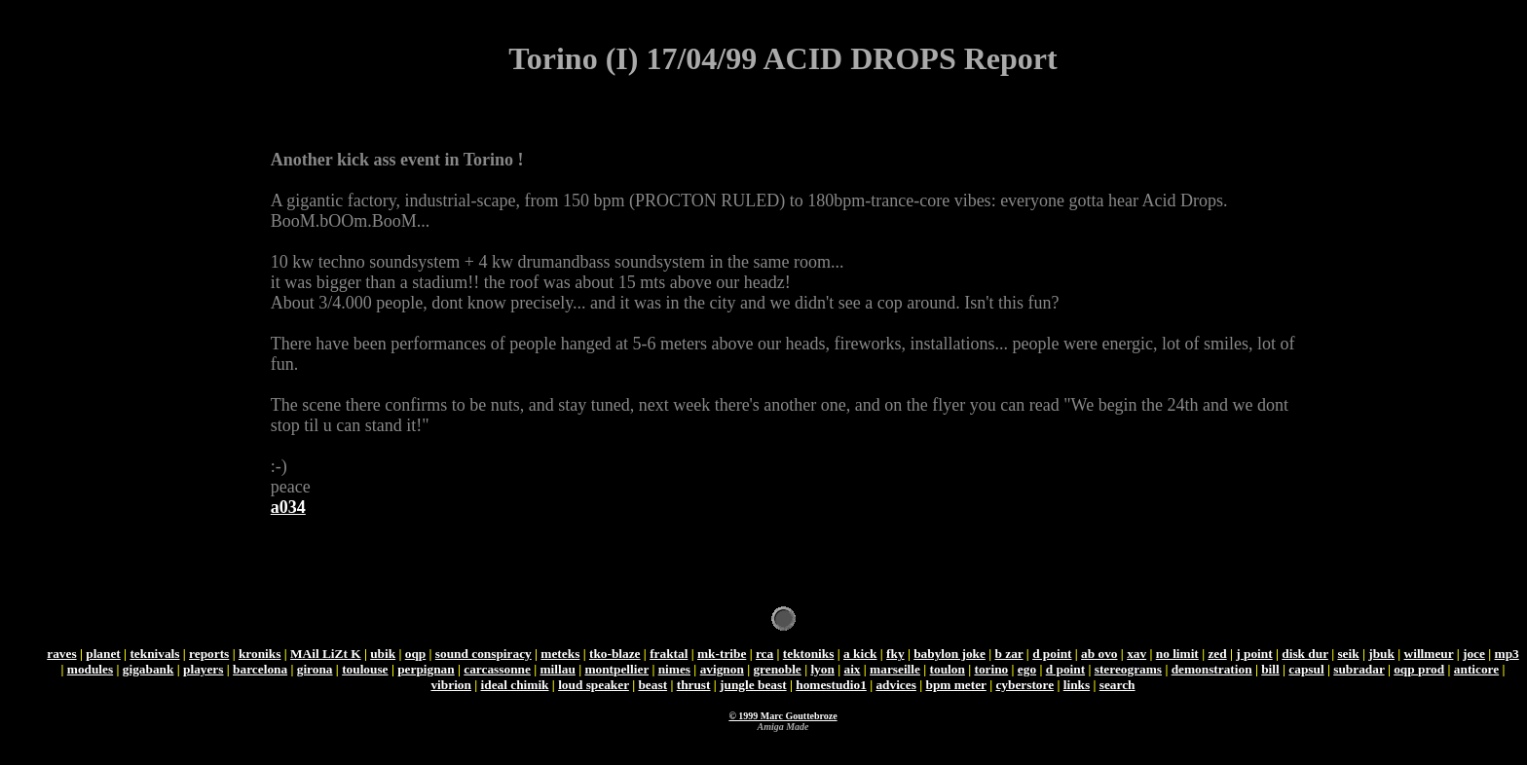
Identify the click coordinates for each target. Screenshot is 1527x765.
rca (764, 653)
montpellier (616, 669)
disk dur (1305, 653)
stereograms (1128, 669)
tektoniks (809, 653)
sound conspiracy (483, 653)
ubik (382, 653)
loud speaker (593, 684)
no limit (1177, 653)
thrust (694, 684)
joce (1474, 653)
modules (90, 669)
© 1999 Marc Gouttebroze (782, 715)
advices (895, 684)
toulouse (365, 669)
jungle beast (753, 684)
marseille (895, 669)
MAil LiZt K (325, 653)
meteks (559, 653)
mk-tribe (721, 653)
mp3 (1507, 653)
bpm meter (955, 684)
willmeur (1429, 653)
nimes (674, 669)
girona (315, 669)
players (203, 669)
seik (1348, 653)
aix (851, 669)
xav (1136, 653)
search (1117, 684)
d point (1051, 653)
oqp (416, 653)
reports (209, 653)
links (1076, 684)
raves (61, 653)
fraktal (669, 653)
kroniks (259, 653)
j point (1254, 653)
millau (558, 669)
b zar (1009, 653)
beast (652, 684)
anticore (1476, 669)
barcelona (260, 669)
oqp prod (1419, 669)
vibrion (450, 684)
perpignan (426, 669)
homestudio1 (831, 684)
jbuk (1381, 653)
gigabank (148, 669)
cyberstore (1024, 684)
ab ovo (1099, 653)
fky (895, 653)
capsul (1305, 669)
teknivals (154, 653)
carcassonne (497, 669)
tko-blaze (615, 653)
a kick (859, 653)
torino (991, 669)
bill (1270, 669)
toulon (947, 669)
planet (103, 653)
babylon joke (949, 653)
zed (1217, 653)
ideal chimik (515, 684)
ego (1027, 669)
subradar (1358, 669)
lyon (822, 669)
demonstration (1212, 669)
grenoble (777, 669)
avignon (722, 669)
